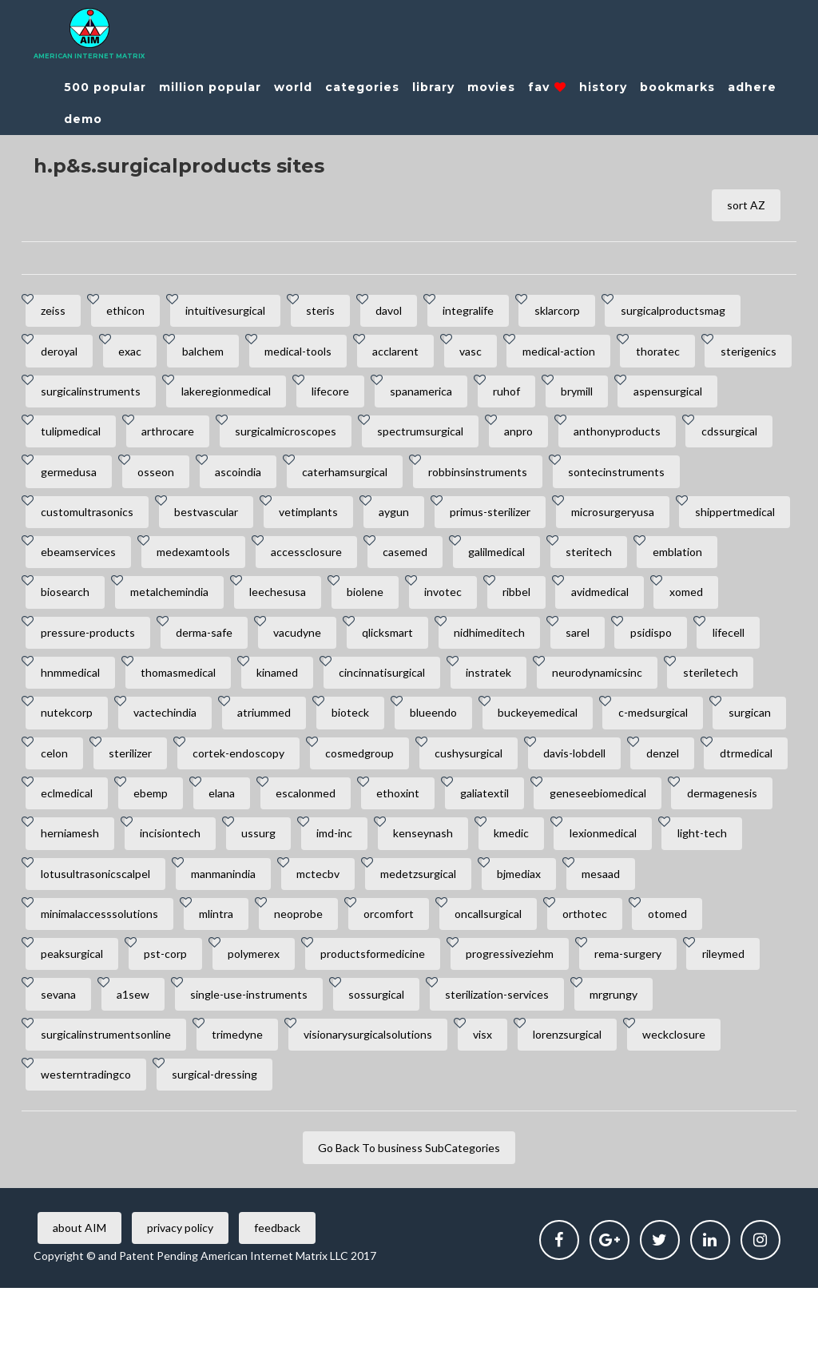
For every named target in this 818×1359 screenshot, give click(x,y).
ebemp (59, 853)
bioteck (61, 770)
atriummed (725, 728)
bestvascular (351, 520)
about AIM (81, 1299)
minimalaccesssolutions (101, 977)
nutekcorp (521, 728)
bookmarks (677, 87)
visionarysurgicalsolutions (376, 1102)
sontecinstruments (90, 520)
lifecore (438, 396)
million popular (210, 87)
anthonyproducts (85, 479)
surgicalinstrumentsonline (107, 1102)
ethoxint (316, 853)
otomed (688, 977)
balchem (211, 354)
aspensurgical (76, 437)
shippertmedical (209, 562)
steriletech (423, 728)
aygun (545, 520)
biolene (660, 603)
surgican (473, 770)
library (433, 87)
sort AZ (744, 206)
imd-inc (345, 894)
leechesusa (570, 603)
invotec (741, 603)
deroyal (60, 354)
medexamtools (449, 562)
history (603, 87)
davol (403, 313)
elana (134, 853)
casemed (667, 562)
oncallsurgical (502, 977)
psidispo (246, 686)
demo (83, 119)
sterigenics (70, 396)
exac (134, 354)
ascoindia (477, 479)
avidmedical (143, 645)
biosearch (351, 603)
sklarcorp (578, 313)
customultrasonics (229, 520)
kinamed (629, 686)
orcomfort (400, 977)
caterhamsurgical (586, 479)
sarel (169, 686)
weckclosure (691, 1102)
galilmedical (70, 603)
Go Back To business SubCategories (409, 1218)
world (293, 87)
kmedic (528, 894)
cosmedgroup (212, 811)
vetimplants (456, 520)
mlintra (221, 977)
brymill (694, 396)
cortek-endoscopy (88, 811)
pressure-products (340, 645)
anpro (645, 437)
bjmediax (533, 936)
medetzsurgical (429, 936)
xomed (232, 645)
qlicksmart (649, 645)
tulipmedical (185, 437)
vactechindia (622, 728)
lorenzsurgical (581, 1102)
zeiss (54, 313)
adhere (752, 87)
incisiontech (175, 894)
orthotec (602, 977)
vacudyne (556, 645)
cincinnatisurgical (85, 728)
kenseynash (437, 894)
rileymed (744, 1019)
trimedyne (242, 1102)
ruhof (620, 396)
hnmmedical (416, 686)
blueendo (147, 770)
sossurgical (387, 1060)
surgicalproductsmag (697, 313)
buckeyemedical (255, 770)
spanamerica (532, 396)
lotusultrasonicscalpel (97, 936)
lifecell (327, 686)
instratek (195, 728)
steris (331, 313)
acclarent (410, 354)
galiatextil (406, 853)
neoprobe (306, 977)
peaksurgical (73, 1019)
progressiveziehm (524, 1019)
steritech (166, 603)
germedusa (301, 479)
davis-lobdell (434, 811)
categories (362, 87)
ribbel (56, 645)
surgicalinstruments (192, 396)
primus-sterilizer (645, 520)
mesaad (618, 936)
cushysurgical (325, 811)
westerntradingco (87, 1143)
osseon (391, 479)
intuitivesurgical (233, 313)
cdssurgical (201, 479)
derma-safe (459, 645)
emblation (258, 603)
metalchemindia (458, 603)
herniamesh (71, 894)
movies (491, 87)
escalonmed (221, 853)
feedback (285, 1299)
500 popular (105, 87)
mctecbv (325, 936)
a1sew (137, 1060)
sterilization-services (511, 1060)
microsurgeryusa (83, 562)
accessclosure (565, 562)
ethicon (130, 313)
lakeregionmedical (330, 396)
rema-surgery (645, 1019)
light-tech (726, 894)
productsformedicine (384, 1019)
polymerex (262, 1019)
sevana (59, 1060)
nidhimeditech (77, 686)
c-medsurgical (373, 770)
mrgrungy (631, 1060)
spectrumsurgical (544, 437)
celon (552, 770)
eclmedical (708, 811)
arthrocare (285, 437)
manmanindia (228, 936)
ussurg (266, 894)
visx (493, 1102)
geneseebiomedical (523, 853)
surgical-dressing (219, 1143)
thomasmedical (527, 686)
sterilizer (631, 770)
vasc (488, 354)
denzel (525, 811)
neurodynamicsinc (307, 728)
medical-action (579, 354)
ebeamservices (330, 562)
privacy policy (185, 1299)
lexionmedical (623, 894)
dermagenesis (650, 853)
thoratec (682, 354)
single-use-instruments (257, 1060)
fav (547, 87)
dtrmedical (612, 811)
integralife (485, 313)
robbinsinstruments (722, 479)
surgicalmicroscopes (406, 437)
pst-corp (170, 1019)
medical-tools (309, 354)
